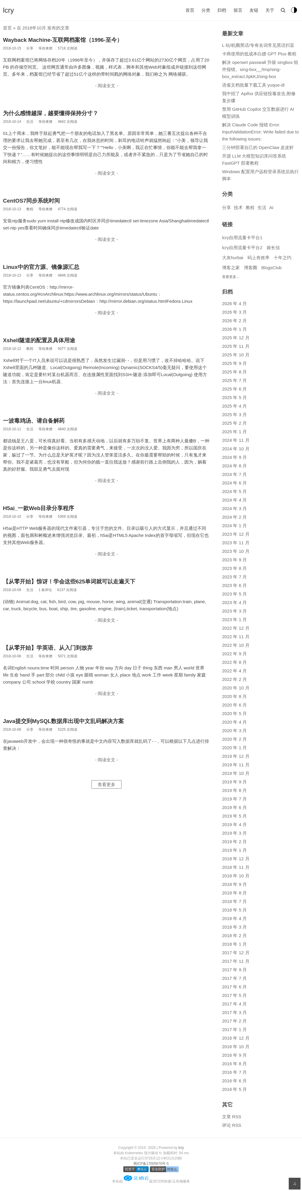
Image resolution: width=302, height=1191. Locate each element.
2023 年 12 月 (236, 534)
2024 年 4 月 (234, 499)
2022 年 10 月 (236, 645)
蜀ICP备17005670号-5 (151, 1164)
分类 (205, 10)
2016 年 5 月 (234, 1089)
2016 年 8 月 (234, 1063)
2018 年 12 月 (236, 858)
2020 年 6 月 (234, 704)
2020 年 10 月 (236, 687)
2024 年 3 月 (234, 508)
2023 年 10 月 (236, 551)
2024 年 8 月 (234, 465)
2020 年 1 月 (234, 747)
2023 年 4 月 (234, 602)
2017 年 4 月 (234, 1003)
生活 (261, 207)
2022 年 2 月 (234, 679)
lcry (8, 10)
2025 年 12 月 (236, 337)
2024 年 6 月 (234, 482)
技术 (238, 207)
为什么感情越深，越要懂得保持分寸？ (50, 113)
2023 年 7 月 (234, 576)
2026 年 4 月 (234, 303)
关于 (269, 10)
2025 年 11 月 (236, 346)
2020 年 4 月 (234, 721)
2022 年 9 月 (234, 653)
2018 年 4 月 (234, 918)
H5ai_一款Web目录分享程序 (38, 508)
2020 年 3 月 (234, 730)
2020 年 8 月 (234, 696)
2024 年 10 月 (236, 448)
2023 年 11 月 (236, 542)
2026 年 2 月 (234, 320)
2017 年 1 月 (234, 1029)
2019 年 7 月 (234, 798)
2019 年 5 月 (234, 815)
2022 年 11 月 (236, 636)
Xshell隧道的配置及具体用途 (39, 340)
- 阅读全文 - (106, 85)
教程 (250, 207)
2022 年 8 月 (234, 662)
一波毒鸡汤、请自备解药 (34, 421)
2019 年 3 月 (234, 833)
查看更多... (230, 277)
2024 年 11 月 (236, 440)
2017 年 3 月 (234, 1012)
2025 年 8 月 (234, 371)
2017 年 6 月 (234, 986)
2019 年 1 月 (234, 850)
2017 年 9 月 (234, 969)
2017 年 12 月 (236, 952)
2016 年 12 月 (236, 1038)
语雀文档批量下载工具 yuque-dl (253, 84)
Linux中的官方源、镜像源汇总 (41, 267)
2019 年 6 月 (234, 807)
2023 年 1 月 (234, 619)
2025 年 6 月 (234, 388)
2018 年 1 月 (234, 944)
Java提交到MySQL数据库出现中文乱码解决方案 (63, 721)
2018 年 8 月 (234, 892)
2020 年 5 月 (234, 713)
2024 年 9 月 (234, 457)
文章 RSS (231, 1116)
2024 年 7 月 (234, 474)
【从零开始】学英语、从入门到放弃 (48, 648)
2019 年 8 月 (234, 790)
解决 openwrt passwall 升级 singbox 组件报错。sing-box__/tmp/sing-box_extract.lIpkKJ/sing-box (260, 69)
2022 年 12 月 (236, 628)
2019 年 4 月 (234, 824)
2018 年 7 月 (234, 901)
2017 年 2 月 (234, 1020)
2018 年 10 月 (236, 875)
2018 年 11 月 (236, 867)
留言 (238, 10)
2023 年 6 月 (234, 585)
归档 (221, 10)
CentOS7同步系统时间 (31, 201)
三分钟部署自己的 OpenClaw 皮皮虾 (258, 147)
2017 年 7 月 (234, 978)
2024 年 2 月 (234, 517)
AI (271, 207)
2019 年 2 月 (234, 841)
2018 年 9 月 (234, 884)
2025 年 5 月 (234, 397)
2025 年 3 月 (234, 414)
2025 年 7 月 (234, 380)
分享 (226, 207)
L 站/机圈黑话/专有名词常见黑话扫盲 (258, 45)
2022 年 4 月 (234, 670)
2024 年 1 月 (234, 525)
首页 (190, 10)
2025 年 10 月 (236, 354)
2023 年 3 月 (234, 610)
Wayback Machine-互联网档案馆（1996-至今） (62, 40)
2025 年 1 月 (234, 431)
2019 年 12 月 (236, 756)
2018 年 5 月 (234, 909)
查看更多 (106, 784)
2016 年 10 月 (236, 1046)
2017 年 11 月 (236, 961)
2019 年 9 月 (234, 781)
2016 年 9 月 (234, 1055)
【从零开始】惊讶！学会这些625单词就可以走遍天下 (69, 581)
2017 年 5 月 (234, 995)
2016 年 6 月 (234, 1080)
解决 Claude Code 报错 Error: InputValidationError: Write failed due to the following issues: (260, 131)
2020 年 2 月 (234, 739)
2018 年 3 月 (234, 926)
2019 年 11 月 (236, 764)
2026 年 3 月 (234, 312)
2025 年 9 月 (234, 363)
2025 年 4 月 (234, 405)
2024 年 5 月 (234, 491)
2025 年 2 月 (234, 423)
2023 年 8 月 (234, 568)
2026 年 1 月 (234, 329)
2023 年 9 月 (234, 559)
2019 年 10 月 (236, 773)
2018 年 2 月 (234, 935)
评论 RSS (231, 1125)
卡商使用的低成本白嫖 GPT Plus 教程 (259, 53)
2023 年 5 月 (234, 593)
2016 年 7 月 (234, 1072)
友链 (254, 10)
